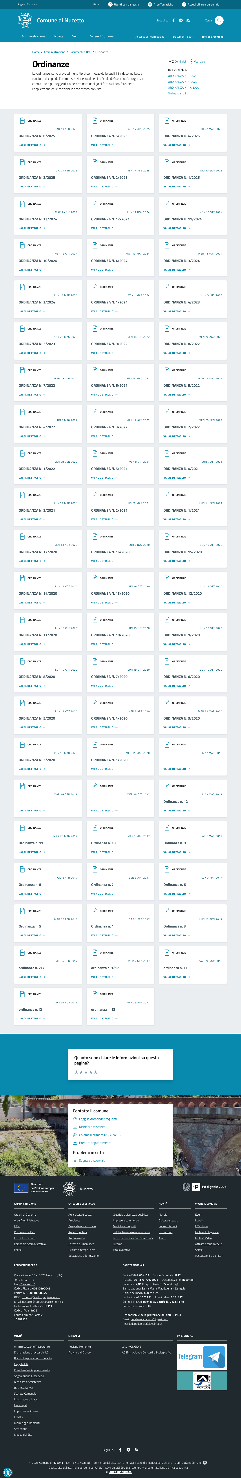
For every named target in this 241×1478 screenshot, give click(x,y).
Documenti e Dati (80, 52)
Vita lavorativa (122, 1249)
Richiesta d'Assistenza (27, 1382)
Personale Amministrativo (30, 1244)
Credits (18, 1417)
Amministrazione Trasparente (32, 1346)
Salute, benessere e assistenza (131, 1232)
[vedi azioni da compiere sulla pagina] (197, 61)
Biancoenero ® (135, 1467)
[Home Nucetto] (50, 20)
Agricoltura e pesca (80, 1214)
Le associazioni (168, 1226)
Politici (18, 1249)
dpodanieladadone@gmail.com (149, 1319)
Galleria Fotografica (207, 1232)
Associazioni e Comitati (209, 1255)
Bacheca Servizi (23, 1387)
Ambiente (74, 1220)
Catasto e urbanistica (81, 1244)
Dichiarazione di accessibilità (31, 1352)
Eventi (199, 1214)
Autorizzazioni (76, 1238)
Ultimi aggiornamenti (27, 1423)
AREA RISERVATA (118, 1472)
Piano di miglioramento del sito (33, 1358)
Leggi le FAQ (21, 1364)
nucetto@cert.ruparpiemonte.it (41, 1297)
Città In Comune (192, 1462)
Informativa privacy (26, 1399)
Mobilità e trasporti (124, 1226)
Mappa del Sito (23, 1434)
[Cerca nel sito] (219, 20)
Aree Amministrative (26, 1220)
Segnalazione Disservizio (29, 1376)
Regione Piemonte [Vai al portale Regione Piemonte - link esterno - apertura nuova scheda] (27, 4)
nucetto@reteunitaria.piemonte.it (42, 1301)
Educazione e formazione (83, 1255)
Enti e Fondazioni (24, 1238)
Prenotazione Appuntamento (32, 1370)
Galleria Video (203, 1238)
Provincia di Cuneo (79, 1352)
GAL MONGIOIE (131, 1346)
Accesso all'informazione (150, 36)
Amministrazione (54, 52)
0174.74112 (26, 1279)
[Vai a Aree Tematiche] (160, 4)
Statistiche (20, 1428)
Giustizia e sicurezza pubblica (130, 1214)
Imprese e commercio (126, 1220)
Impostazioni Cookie (26, 1411)
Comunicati (165, 1232)
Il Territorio (201, 1226)
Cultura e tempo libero (81, 1249)
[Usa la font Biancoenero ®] (123, 4)
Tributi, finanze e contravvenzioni (133, 1238)
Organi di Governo (25, 1214)
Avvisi (162, 1238)
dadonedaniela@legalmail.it (145, 1323)
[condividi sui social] (177, 61)
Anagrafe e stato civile (82, 1226)
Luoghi (199, 1220)
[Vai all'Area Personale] (201, 4)
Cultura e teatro (168, 1220)
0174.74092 (27, 1284)
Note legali (20, 1405)
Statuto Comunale (25, 1393)
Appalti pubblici (77, 1232)
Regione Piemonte (79, 1346)
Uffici (17, 1226)
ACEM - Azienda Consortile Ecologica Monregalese (153, 1352)
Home (36, 52)
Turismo (117, 1244)
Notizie (163, 1214)
